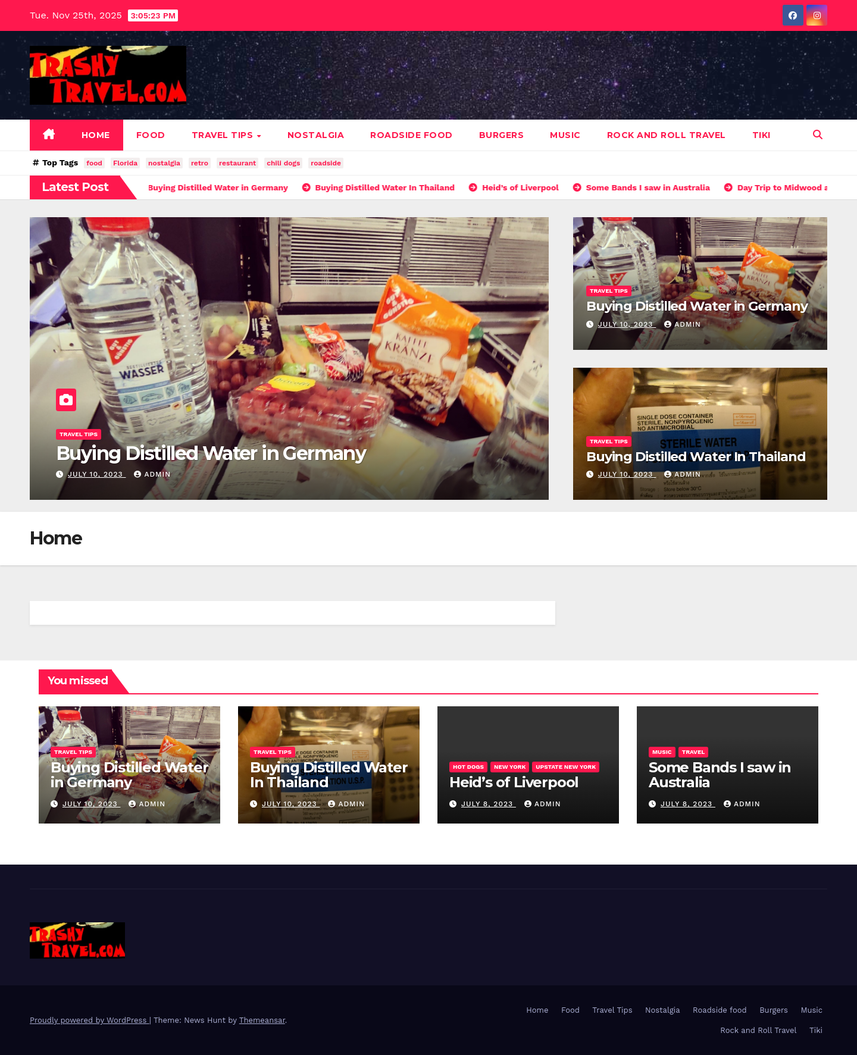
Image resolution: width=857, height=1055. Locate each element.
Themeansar (262, 1020)
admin (152, 474)
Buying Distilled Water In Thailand (696, 457)
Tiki (761, 135)
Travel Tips (224, 135)
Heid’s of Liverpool (513, 782)
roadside (326, 163)
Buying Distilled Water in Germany (210, 453)
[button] (817, 134)
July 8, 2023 (488, 804)
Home (96, 135)
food (94, 163)
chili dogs (283, 163)
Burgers (501, 135)
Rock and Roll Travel (666, 135)
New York (510, 766)
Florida (125, 163)
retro (199, 163)
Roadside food (411, 135)
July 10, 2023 (97, 474)
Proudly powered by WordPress (89, 1020)
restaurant (237, 163)
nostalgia (164, 163)
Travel (693, 752)
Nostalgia (316, 135)
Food (150, 135)
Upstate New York (566, 766)
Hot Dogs (468, 766)
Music (565, 135)
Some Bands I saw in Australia (720, 775)
